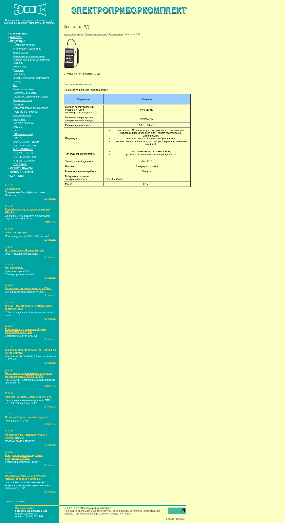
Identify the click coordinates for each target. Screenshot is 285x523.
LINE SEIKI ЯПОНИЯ (24, 157)
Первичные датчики (23, 45)
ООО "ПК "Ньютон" (17, 232)
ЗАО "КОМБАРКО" (23, 149)
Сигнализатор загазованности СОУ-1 (28, 288)
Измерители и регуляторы (27, 48)
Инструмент (19, 119)
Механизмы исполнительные (29, 56)
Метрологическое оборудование (30, 108)
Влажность (19, 74)
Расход (17, 81)
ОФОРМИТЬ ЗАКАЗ (21, 172)
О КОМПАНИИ (18, 33)
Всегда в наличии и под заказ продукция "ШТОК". (24, 457)
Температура (20, 66)
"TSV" (16, 130)
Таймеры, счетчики (23, 89)
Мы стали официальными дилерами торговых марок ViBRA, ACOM (28, 375)
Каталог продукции (73, 34)
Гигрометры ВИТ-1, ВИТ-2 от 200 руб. (28, 396)
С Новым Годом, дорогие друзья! (26, 417)
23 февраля (12, 188)
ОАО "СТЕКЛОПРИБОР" (26, 142)
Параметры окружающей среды (30, 96)
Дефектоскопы (115, 34)
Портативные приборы (25, 111)
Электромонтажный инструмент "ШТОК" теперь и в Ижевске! (25, 477)
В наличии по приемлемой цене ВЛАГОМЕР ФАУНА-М (25, 331)
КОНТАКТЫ (17, 175)
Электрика (18, 104)
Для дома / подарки (23, 123)
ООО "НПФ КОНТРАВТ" (26, 145)
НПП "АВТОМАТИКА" (24, 160)
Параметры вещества (25, 93)
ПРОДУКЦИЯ (17, 41)
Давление (18, 70)
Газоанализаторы (22, 100)
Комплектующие (22, 115)
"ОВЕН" (17, 138)
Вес (15, 85)
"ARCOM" (18, 126)
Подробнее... (50, 198)
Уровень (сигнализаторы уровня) (31, 77)
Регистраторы (20, 52)
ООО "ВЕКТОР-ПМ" (23, 153)
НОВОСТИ (16, 37)
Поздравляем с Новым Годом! (24, 250)
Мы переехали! (14, 267)
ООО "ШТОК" (20, 164)
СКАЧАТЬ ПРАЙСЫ (21, 168)
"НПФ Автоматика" (23, 134)
